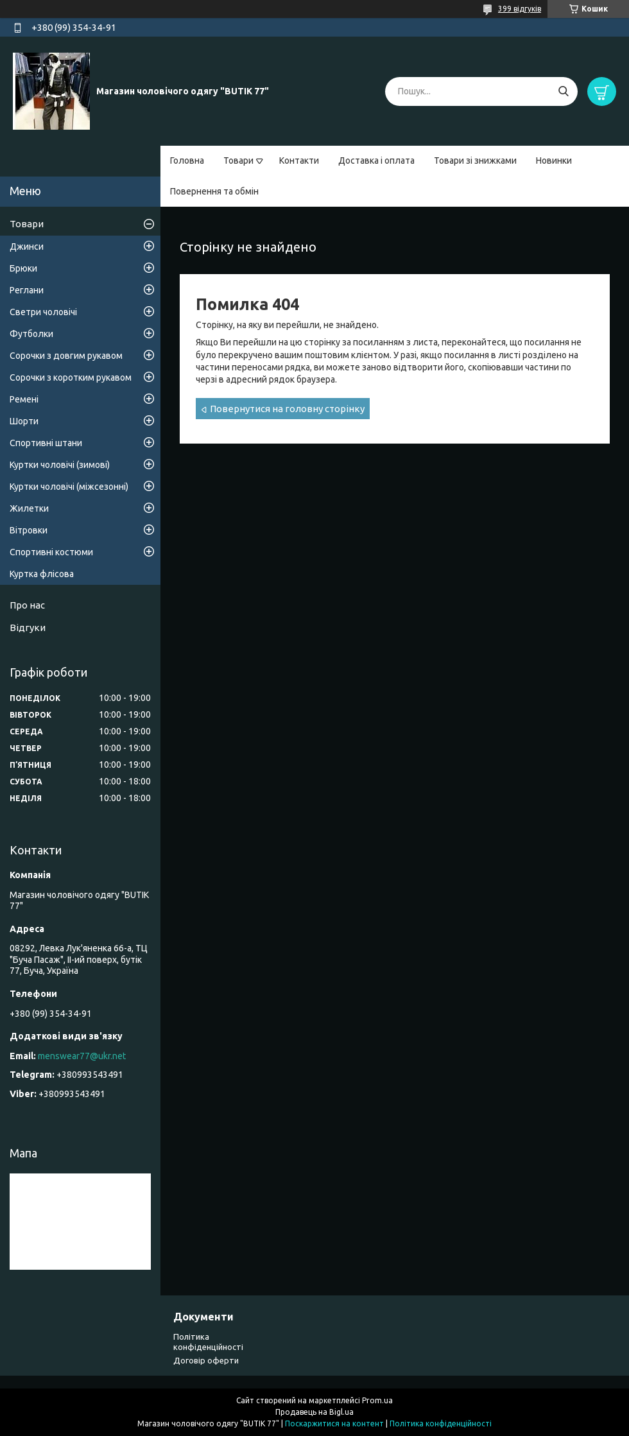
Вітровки (28, 530)
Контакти (299, 160)
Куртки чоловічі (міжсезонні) (69, 486)
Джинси (27, 246)
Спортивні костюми (51, 552)
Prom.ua (377, 1400)
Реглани (27, 290)
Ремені (24, 399)
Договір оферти (206, 1360)
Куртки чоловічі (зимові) (60, 465)
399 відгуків (519, 8)
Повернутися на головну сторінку (287, 408)
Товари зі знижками (475, 160)
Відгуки (28, 627)
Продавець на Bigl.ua (314, 1412)
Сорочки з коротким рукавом (71, 377)
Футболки (31, 334)
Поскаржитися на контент (334, 1423)
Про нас (27, 605)
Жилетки (29, 508)
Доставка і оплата (376, 160)
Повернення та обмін (214, 191)
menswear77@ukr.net (82, 1056)
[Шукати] (563, 91)
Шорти (24, 421)
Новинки (554, 160)
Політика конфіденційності (441, 1423)
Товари (238, 160)
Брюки (23, 268)
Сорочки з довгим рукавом (66, 355)
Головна (187, 160)
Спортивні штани (46, 443)
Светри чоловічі (43, 312)
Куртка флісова (42, 574)
